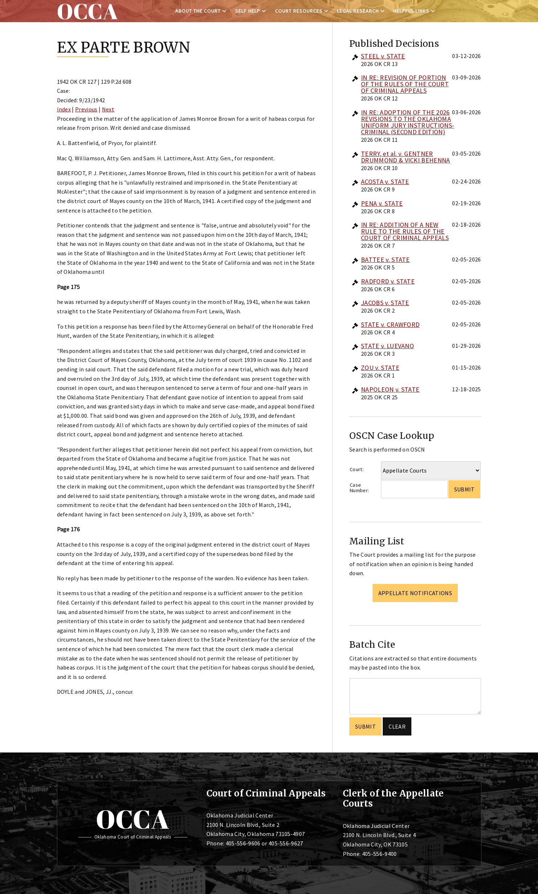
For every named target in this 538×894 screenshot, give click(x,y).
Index (64, 109)
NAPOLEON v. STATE (390, 389)
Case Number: (359, 487)
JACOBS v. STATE (385, 302)
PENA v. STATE (382, 203)
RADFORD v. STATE (388, 281)
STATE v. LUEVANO (387, 346)
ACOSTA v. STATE (385, 181)
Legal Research (358, 11)
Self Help (247, 11)
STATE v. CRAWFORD (390, 324)
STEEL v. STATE (383, 56)
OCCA (132, 819)
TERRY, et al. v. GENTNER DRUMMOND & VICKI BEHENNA (405, 156)
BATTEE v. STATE (385, 259)
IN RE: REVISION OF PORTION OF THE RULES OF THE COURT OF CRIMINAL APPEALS (405, 84)
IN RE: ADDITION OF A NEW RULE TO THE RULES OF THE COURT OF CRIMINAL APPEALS (405, 231)
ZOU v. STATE (380, 367)
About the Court (198, 11)
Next (108, 109)
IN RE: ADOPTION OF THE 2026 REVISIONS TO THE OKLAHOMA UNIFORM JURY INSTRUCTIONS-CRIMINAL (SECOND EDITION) (407, 122)
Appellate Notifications (415, 593)
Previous (86, 109)
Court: (357, 469)
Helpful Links (411, 11)
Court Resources (299, 11)
